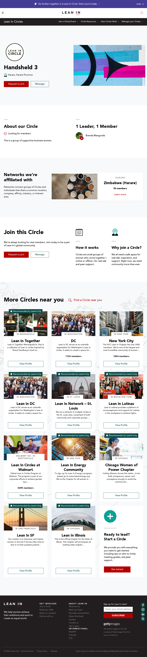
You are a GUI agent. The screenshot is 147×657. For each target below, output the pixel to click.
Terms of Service (27, 651)
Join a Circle (45, 607)
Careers (72, 620)
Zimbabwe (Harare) (120, 183)
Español (72, 632)
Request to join (16, 84)
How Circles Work (110, 22)
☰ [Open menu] (3, 13)
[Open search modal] (141, 13)
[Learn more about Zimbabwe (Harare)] (74, 186)
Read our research (47, 613)
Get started (117, 569)
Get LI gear (74, 626)
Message (40, 84)
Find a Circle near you (85, 300)
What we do (74, 607)
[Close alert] (140, 4)
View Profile (26, 364)
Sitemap (54, 651)
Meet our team (75, 610)
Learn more (125, 194)
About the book (76, 616)
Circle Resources (89, 22)
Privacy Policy (42, 651)
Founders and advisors (79, 613)
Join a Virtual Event (68, 22)
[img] (25, 323)
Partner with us (46, 616)
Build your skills (46, 610)
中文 (71, 638)
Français (72, 635)
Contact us (74, 623)
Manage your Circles (132, 22)
